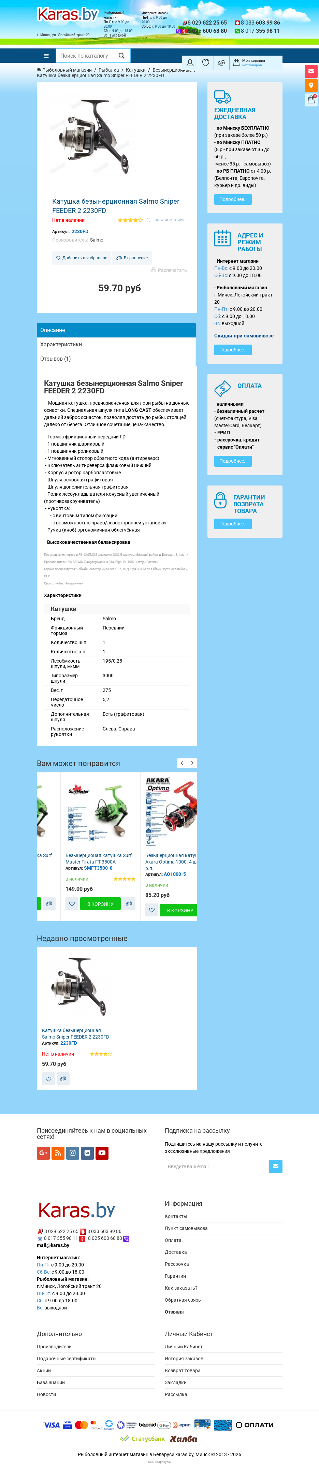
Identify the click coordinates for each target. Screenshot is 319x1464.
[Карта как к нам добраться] (311, 85)
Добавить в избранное (81, 258)
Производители (54, 1346)
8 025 (207, 31)
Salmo (96, 240)
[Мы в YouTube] (102, 1153)
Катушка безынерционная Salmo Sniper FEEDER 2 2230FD (75, 1034)
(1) (147, 220)
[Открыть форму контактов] (311, 71)
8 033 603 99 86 (104, 1231)
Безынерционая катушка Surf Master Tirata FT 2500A (75, 859)
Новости (46, 1394)
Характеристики (61, 344)
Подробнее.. (233, 199)
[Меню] (46, 55)
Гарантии (175, 1276)
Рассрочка (177, 1264)
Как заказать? (181, 1288)
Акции (44, 1370)
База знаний (51, 1382)
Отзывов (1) (55, 359)
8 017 (260, 31)
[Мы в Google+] (43, 1153)
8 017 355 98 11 (61, 1238)
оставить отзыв (170, 220)
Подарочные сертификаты (67, 1358)
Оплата (173, 1240)
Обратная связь (183, 1300)
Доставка (176, 1252)
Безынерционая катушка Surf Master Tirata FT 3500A (155, 859)
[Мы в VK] (87, 1153)
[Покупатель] (190, 63)
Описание (52, 330)
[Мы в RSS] (58, 1153)
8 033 (260, 22)
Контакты (176, 1216)
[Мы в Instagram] (72, 1153)
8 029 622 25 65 (61, 1231)
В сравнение (132, 258)
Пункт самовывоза (186, 1228)
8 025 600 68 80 (105, 1238)
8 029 (207, 22)
